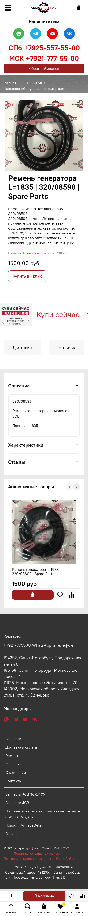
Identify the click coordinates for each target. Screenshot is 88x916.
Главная (10, 83)
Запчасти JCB (17, 802)
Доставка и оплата (21, 747)
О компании (15, 772)
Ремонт (11, 755)
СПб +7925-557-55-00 (44, 47)
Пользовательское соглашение (30, 859)
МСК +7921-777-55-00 (44, 58)
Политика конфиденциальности (40, 853)
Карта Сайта (65, 859)
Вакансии (13, 833)
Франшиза (14, 764)
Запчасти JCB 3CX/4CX (25, 794)
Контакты (13, 781)
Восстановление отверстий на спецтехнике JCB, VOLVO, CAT (42, 814)
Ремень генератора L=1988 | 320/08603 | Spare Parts (36, 571)
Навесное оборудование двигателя (34, 88)
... (54, 83)
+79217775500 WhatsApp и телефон (38, 645)
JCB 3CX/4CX (34, 83)
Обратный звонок (44, 68)
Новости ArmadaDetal (24, 825)
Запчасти (13, 738)
